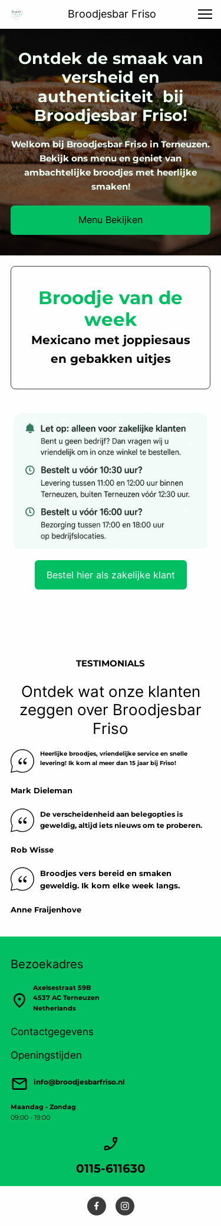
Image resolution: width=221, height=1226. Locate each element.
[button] (205, 14)
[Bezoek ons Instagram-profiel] (125, 1206)
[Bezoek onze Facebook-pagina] (96, 1206)
